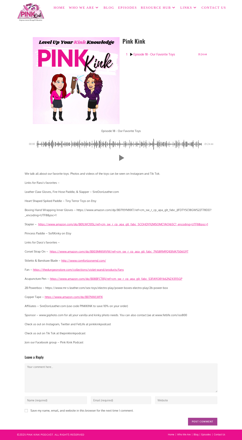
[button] (121, 158)
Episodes (206, 434)
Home (171, 434)
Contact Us (219, 434)
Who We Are (184, 434)
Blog (196, 434)
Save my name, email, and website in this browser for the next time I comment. (82, 410)
